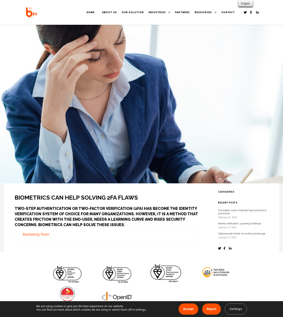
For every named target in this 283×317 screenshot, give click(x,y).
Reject (211, 309)
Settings (236, 309)
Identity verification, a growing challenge (239, 223)
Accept (188, 309)
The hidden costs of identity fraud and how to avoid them (242, 212)
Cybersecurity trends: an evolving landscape (241, 233)
